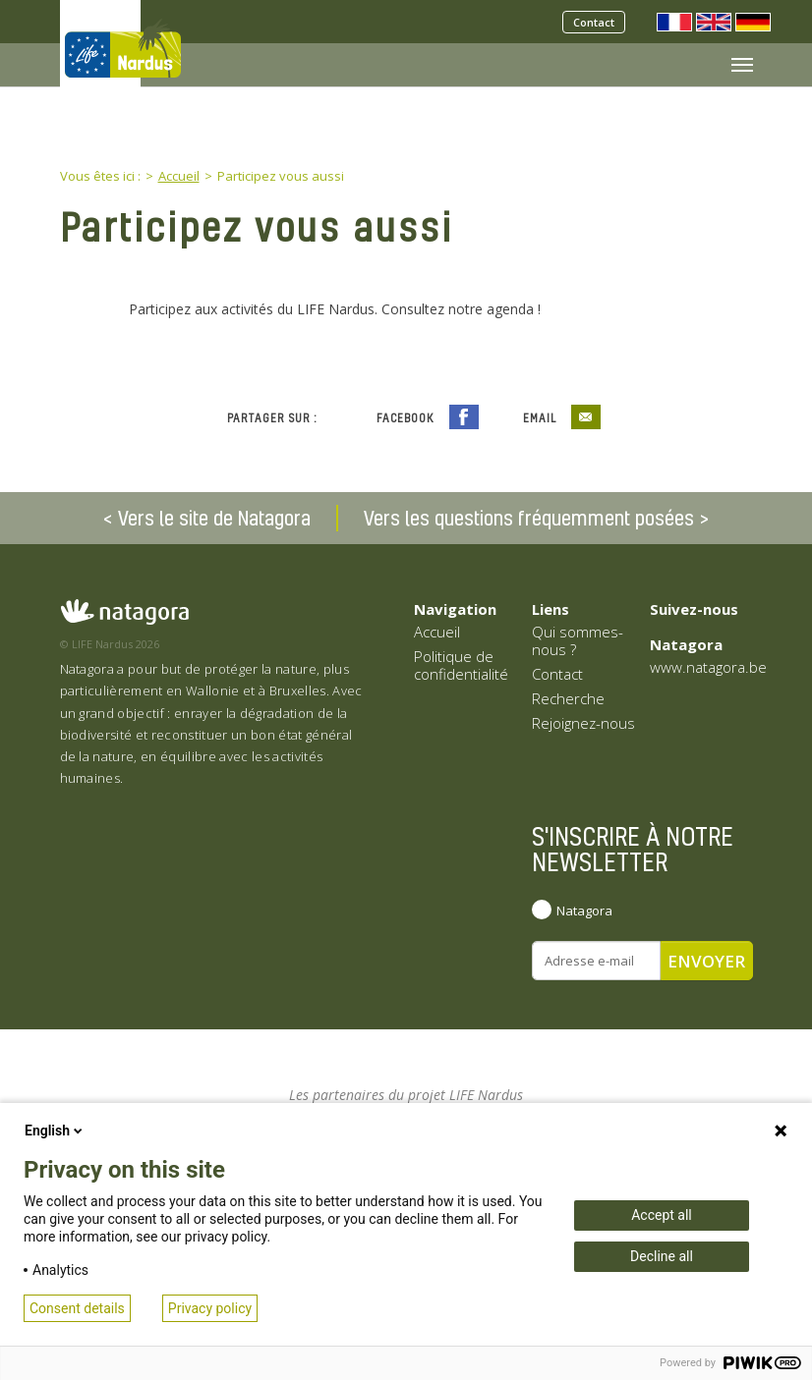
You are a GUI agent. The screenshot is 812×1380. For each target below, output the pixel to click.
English (55, 1130)
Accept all (661, 1215)
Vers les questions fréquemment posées (529, 517)
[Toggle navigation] (742, 64)
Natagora (584, 910)
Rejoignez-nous (583, 723)
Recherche (568, 698)
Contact (593, 22)
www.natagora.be (708, 667)
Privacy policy (210, 1308)
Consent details (77, 1308)
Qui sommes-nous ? (577, 640)
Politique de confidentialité (461, 665)
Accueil (437, 631)
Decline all (661, 1256)
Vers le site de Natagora (214, 517)
